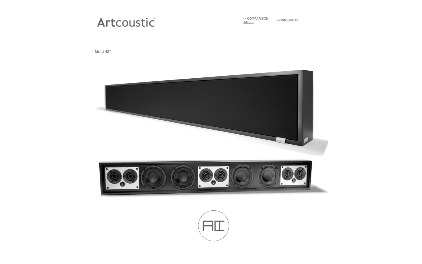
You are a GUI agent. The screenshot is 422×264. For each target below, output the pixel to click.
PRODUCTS (289, 20)
